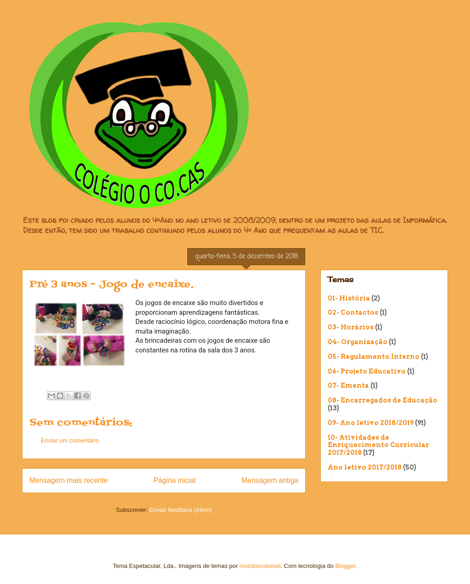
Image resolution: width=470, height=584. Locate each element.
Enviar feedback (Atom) (181, 509)
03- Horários (351, 327)
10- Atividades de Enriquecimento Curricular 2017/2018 (378, 445)
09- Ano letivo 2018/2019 (371, 422)
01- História (349, 298)
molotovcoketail (260, 565)
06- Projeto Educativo (367, 371)
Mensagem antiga (269, 480)
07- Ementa (348, 385)
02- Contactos (353, 312)
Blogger (346, 565)
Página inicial (174, 480)
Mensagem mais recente (68, 480)
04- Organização (357, 342)
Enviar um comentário (70, 440)
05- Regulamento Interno (374, 356)
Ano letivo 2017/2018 (365, 467)
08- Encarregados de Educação (382, 400)
